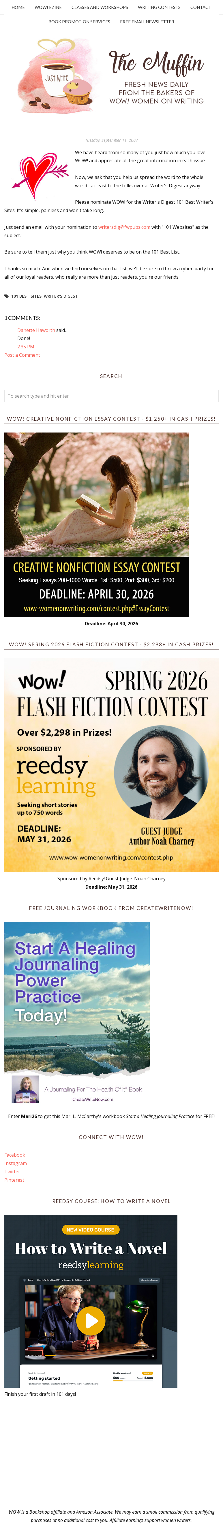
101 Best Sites (26, 296)
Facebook (14, 1155)
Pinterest (14, 1180)
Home (18, 7)
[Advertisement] (111, 1453)
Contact (200, 7)
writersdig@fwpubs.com (124, 227)
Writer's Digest (61, 296)
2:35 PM (25, 346)
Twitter (12, 1171)
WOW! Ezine (48, 7)
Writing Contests (159, 7)
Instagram (15, 1163)
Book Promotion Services (79, 21)
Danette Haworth (36, 330)
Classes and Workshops (100, 7)
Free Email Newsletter (147, 21)
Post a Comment (22, 355)
